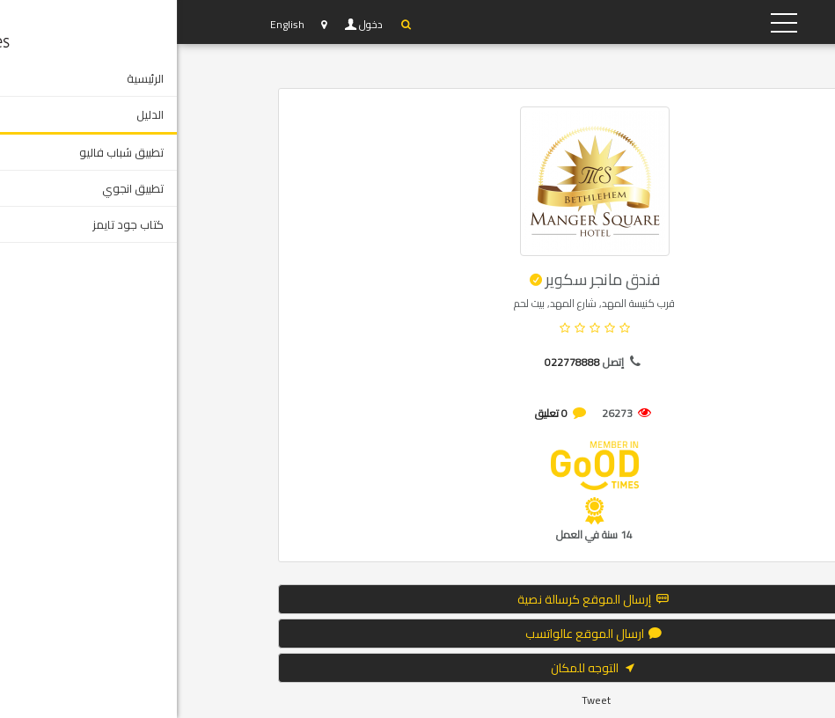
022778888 (395, 362)
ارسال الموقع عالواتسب (417, 633)
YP (655, 22)
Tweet (419, 700)
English (110, 24)
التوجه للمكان (418, 667)
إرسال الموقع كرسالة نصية (417, 599)
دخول (195, 24)
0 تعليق (374, 413)
